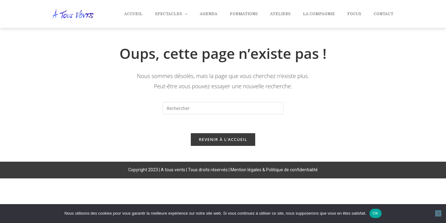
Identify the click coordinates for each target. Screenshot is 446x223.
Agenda (208, 14)
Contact (383, 14)
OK (375, 213)
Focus (354, 14)
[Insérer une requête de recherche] (223, 108)
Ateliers (280, 14)
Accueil (133, 14)
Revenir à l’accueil (223, 139)
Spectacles (171, 14)
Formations (244, 14)
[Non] (438, 213)
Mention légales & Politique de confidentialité (274, 169)
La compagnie (319, 14)
